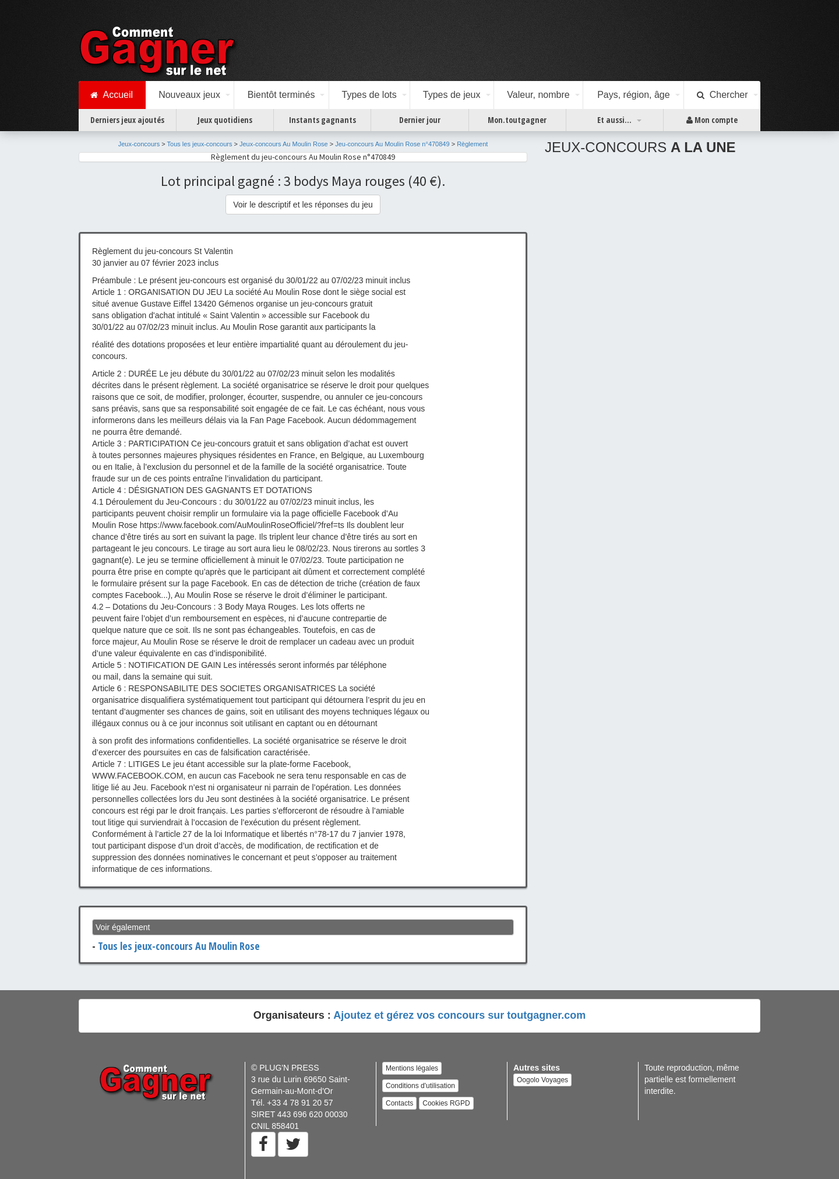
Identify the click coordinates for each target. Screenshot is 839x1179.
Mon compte (712, 120)
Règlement (472, 143)
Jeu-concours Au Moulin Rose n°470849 (392, 143)
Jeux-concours (139, 143)
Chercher (722, 95)
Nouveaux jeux (189, 95)
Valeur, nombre (538, 95)
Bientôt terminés (281, 95)
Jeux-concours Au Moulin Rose (283, 143)
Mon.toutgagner (517, 119)
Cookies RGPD (446, 1103)
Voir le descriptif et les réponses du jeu (303, 204)
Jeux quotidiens (225, 119)
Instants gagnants (322, 119)
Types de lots (368, 95)
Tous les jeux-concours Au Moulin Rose (179, 946)
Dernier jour (419, 119)
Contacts (399, 1103)
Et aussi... (614, 119)
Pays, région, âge (633, 95)
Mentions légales (412, 1068)
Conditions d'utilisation (420, 1086)
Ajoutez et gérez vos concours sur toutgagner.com (459, 1015)
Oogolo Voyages (542, 1080)
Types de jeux (452, 95)
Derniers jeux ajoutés (127, 119)
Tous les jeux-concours (199, 143)
